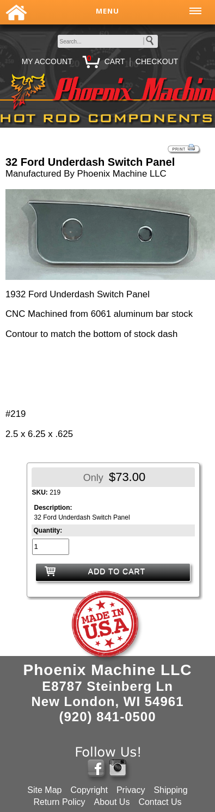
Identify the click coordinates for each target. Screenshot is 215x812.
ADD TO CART (116, 571)
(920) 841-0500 (107, 716)
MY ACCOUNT (47, 61)
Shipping (170, 790)
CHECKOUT (157, 61)
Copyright (88, 790)
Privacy (130, 790)
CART (115, 61)
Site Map (44, 790)
